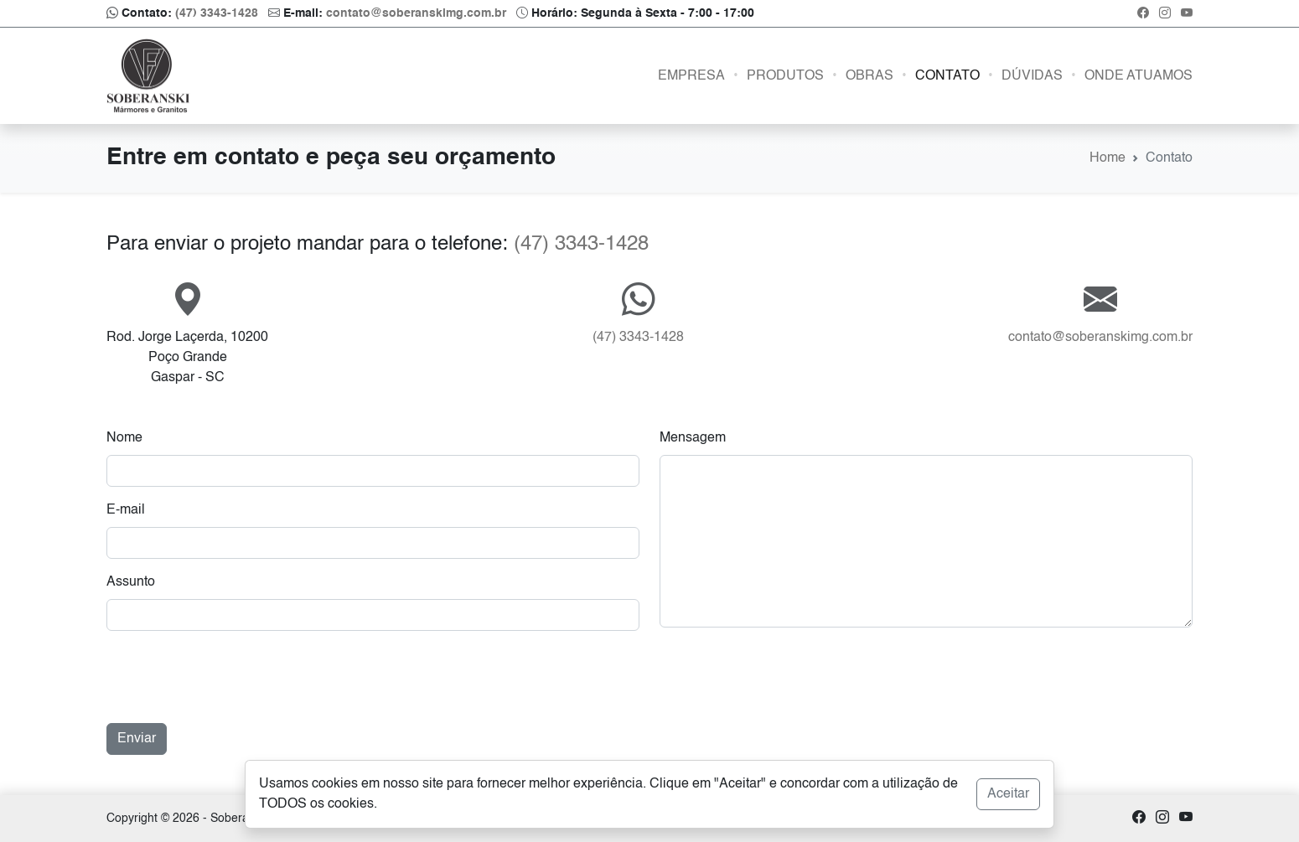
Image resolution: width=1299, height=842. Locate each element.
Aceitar (1008, 794)
